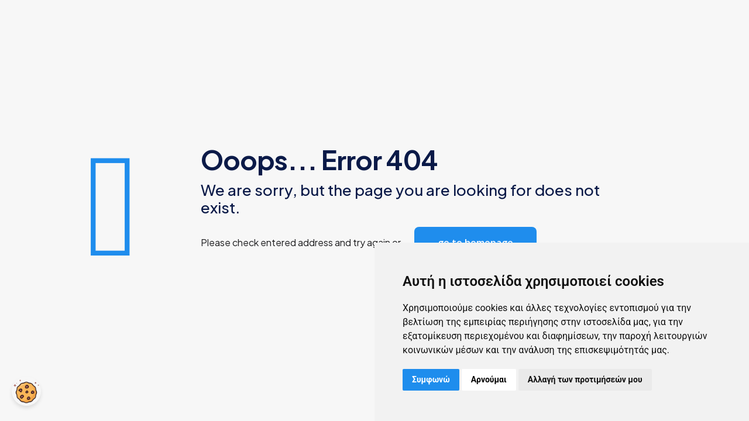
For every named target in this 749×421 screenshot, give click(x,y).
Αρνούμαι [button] (489, 379)
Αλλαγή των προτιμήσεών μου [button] (585, 379)
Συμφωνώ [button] (431, 379)
